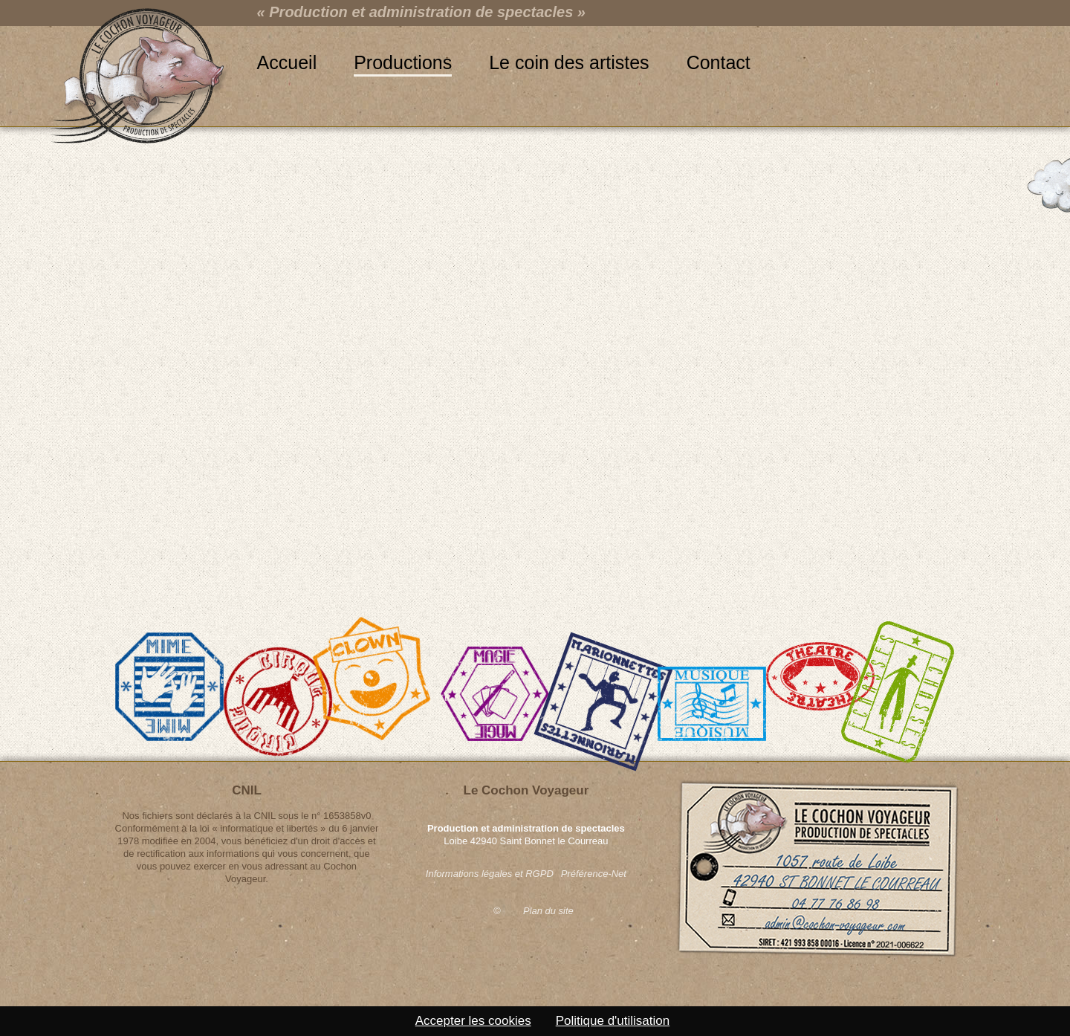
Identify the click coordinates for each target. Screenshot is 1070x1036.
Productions (403, 62)
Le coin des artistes (569, 62)
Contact (718, 62)
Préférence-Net (593, 873)
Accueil (287, 62)
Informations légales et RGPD (490, 873)
